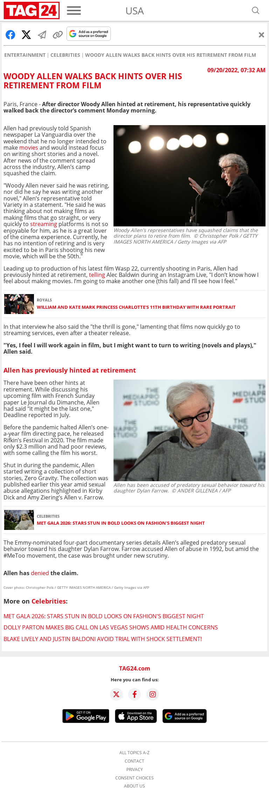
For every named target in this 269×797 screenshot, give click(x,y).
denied (40, 573)
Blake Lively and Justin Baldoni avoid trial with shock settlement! (103, 639)
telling (97, 275)
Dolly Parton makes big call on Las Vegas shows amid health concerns (111, 627)
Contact (134, 761)
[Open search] (255, 10)
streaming (43, 224)
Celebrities (65, 55)
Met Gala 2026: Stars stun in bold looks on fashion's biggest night (121, 523)
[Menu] (74, 10)
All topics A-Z (134, 752)
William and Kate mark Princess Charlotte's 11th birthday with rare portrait (136, 307)
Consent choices (134, 778)
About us (134, 786)
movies (29, 147)
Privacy (134, 769)
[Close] (261, 35)
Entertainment (25, 55)
